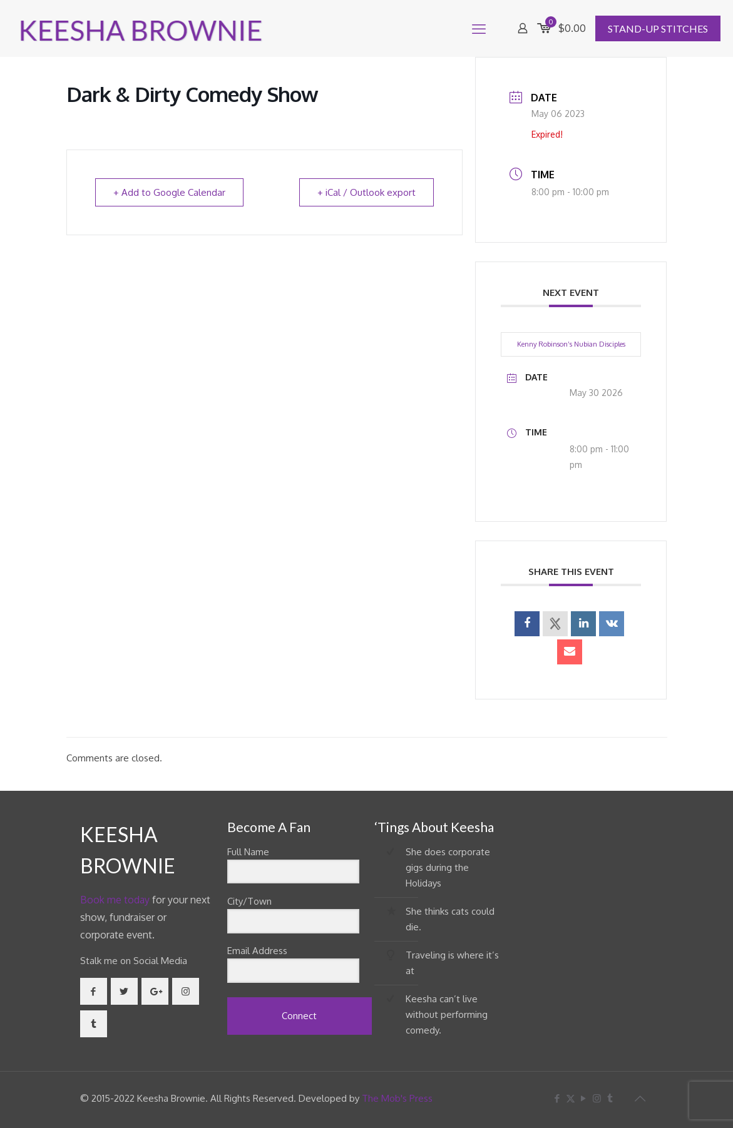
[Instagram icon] (597, 1098)
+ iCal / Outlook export (366, 192)
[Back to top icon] (640, 1098)
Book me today (115, 899)
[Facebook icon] (557, 1098)
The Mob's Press (397, 1098)
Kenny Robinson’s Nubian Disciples (571, 344)
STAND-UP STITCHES (658, 28)
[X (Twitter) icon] (570, 1098)
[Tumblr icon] (610, 1098)
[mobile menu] (479, 28)
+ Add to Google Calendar (169, 192)
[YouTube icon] (583, 1098)
